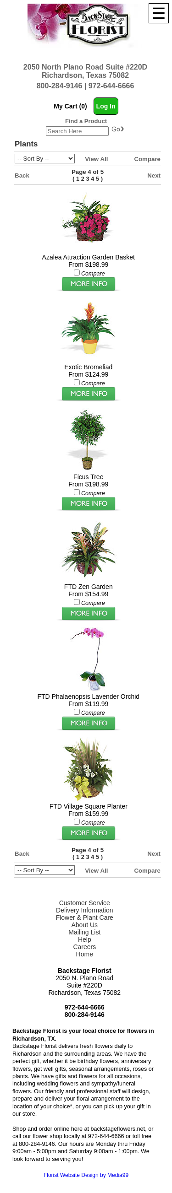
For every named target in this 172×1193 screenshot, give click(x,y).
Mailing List (84, 932)
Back (22, 175)
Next (154, 175)
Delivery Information (84, 910)
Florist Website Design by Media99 (86, 1175)
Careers (84, 946)
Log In (106, 106)
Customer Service (84, 903)
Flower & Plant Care (84, 917)
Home (84, 954)
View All (96, 159)
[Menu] (158, 13)
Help (84, 939)
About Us (84, 924)
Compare (147, 159)
